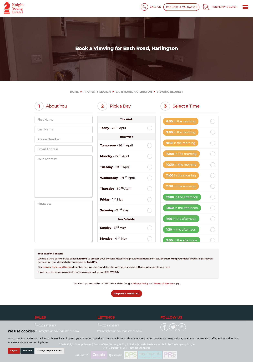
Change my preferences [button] (49, 350)
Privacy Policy (140, 283)
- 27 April (114, 156)
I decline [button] (27, 350)
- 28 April (115, 167)
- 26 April (116, 145)
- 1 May (111, 199)
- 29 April (117, 178)
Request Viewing (127, 293)
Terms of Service (163, 283)
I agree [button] (13, 350)
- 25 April (113, 128)
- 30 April (115, 188)
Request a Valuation (182, 7)
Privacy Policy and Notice (57, 267)
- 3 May (113, 228)
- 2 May (114, 210)
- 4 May (113, 238)
